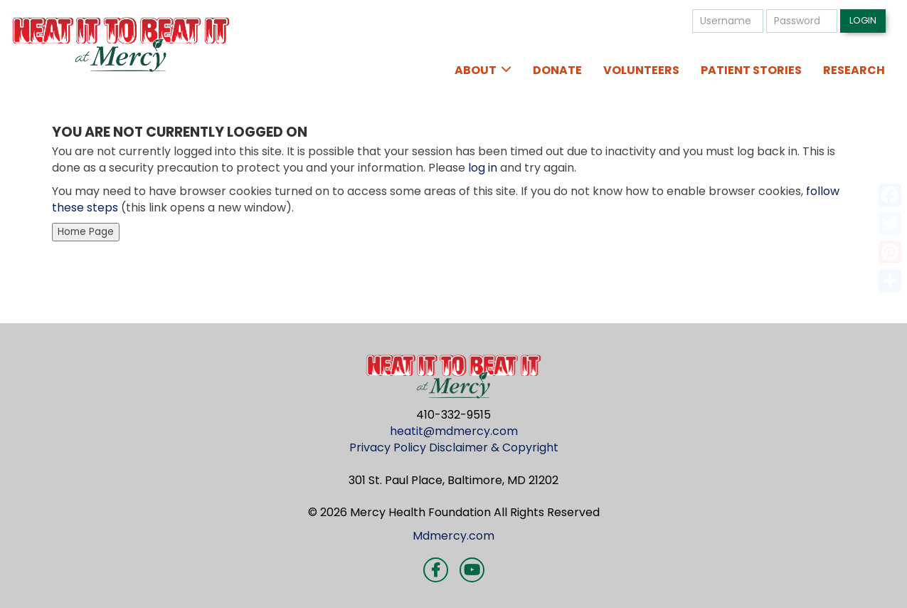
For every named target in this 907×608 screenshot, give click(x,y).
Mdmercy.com (453, 536)
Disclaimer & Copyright (493, 447)
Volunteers (641, 70)
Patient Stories (751, 70)
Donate (557, 70)
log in (482, 167)
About (476, 70)
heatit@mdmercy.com (454, 431)
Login (862, 20)
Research (854, 70)
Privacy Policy (387, 447)
